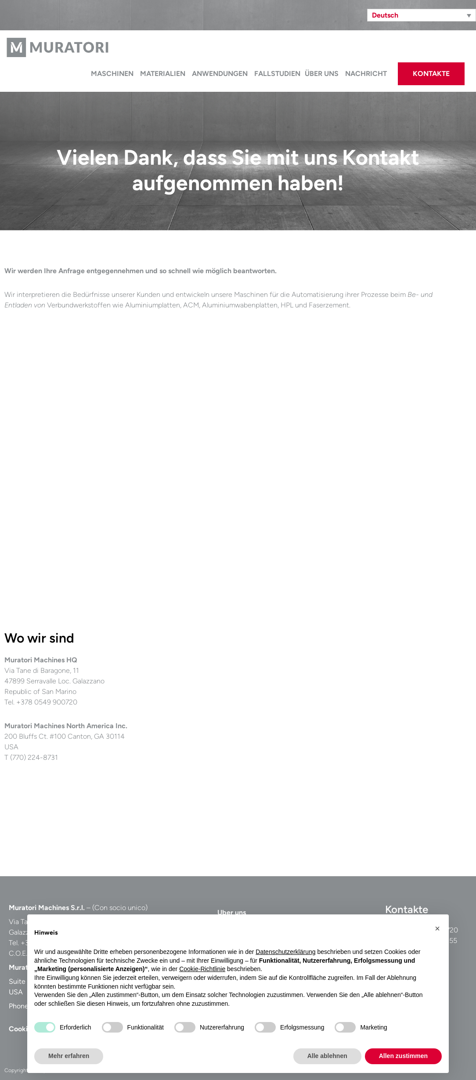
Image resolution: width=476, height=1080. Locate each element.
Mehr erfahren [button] (68, 1055)
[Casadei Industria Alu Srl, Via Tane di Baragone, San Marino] (309, 735)
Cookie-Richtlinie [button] (202, 968)
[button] (437, 928)
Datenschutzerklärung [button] (285, 951)
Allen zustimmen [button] (403, 1055)
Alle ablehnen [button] (327, 1055)
